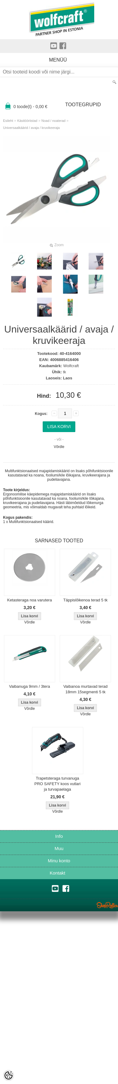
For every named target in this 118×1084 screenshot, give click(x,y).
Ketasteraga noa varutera (29, 600)
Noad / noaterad (53, 120)
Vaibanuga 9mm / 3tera (29, 686)
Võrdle (59, 447)
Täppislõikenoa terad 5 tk (85, 600)
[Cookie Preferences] (8, 1075)
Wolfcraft (71, 365)
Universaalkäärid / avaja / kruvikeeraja (31, 128)
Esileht (8, 120)
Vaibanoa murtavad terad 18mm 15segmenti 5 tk (85, 689)
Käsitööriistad (27, 120)
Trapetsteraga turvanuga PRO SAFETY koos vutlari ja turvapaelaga (57, 784)
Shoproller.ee (107, 905)
